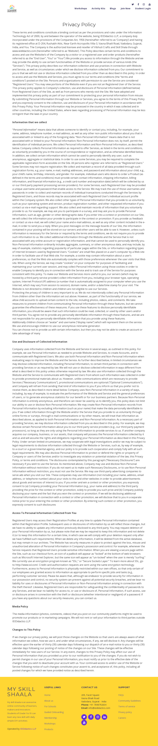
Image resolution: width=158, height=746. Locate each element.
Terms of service (126, 706)
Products (48, 729)
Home (47, 695)
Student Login (143, 8)
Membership (50, 717)
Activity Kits (98, 8)
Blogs (113, 8)
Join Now (125, 8)
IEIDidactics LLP (28, 728)
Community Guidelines (129, 700)
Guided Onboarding (54, 712)
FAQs (121, 695)
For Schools (50, 706)
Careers (122, 717)
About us (48, 700)
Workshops (81, 8)
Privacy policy (125, 712)
